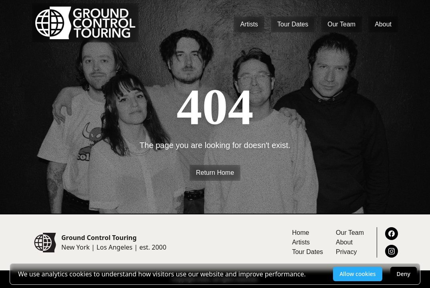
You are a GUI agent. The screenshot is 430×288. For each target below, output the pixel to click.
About (383, 24)
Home (300, 232)
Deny (403, 274)
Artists (249, 24)
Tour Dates (292, 24)
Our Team (341, 24)
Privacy (346, 251)
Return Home (215, 172)
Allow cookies (357, 274)
